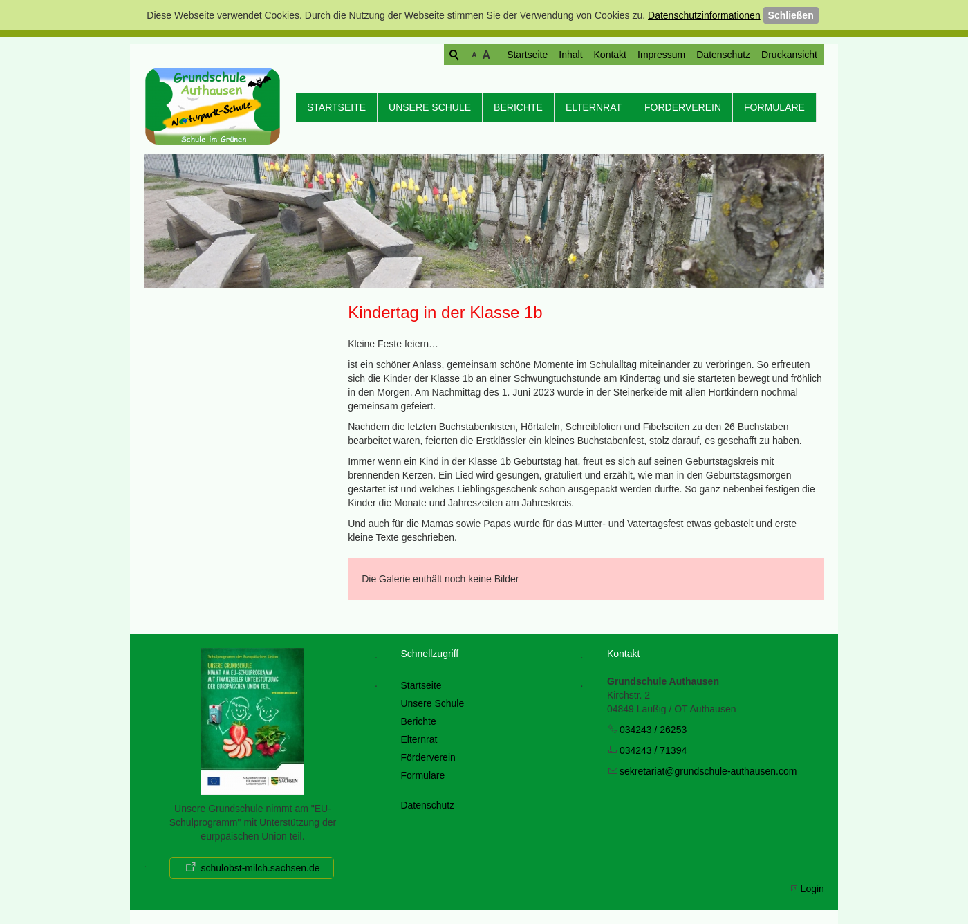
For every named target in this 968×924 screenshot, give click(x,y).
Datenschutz (670, 54)
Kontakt (557, 54)
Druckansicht (736, 54)
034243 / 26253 (653, 729)
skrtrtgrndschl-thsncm (708, 771)
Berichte (518, 107)
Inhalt (517, 54)
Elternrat (594, 107)
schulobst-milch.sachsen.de (260, 868)
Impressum (608, 54)
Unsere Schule (430, 107)
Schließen (791, 15)
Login (812, 888)
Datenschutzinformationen (704, 15)
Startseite (474, 54)
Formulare (774, 107)
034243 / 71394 (653, 750)
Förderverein (682, 107)
